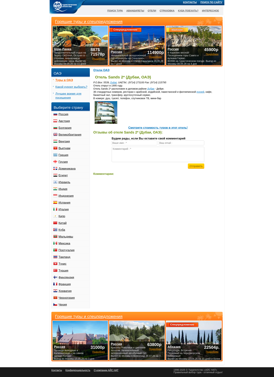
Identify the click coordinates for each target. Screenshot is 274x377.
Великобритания (70, 134)
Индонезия (66, 195)
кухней (200, 91)
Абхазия (174, 347)
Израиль (64, 182)
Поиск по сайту (211, 2)
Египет (63, 175)
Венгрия (64, 141)
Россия (63, 114)
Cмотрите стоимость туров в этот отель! (158, 127)
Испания (64, 202)
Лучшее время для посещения (68, 95)
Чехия (63, 304)
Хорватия (65, 291)
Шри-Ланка (62, 49)
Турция (63, 270)
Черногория (67, 297)
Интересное (210, 10)
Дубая (150, 88)
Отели (152, 10)
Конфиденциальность (77, 370)
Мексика (64, 243)
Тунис (62, 263)
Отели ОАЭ (101, 70)
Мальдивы (66, 236)
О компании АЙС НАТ (106, 370)
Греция (63, 155)
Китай (63, 223)
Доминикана (67, 168)
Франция (65, 284)
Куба (62, 229)
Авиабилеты (135, 10)
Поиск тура (115, 10)
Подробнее (98, 352)
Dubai (113, 82)
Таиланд (64, 257)
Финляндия (66, 277)
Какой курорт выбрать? (71, 87)
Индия (63, 189)
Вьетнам (64, 148)
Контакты (190, 2)
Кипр (62, 216)
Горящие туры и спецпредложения (88, 316)
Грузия (63, 161)
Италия (64, 209)
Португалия (66, 250)
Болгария (65, 128)
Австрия (64, 121)
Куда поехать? (188, 10)
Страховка (167, 10)
